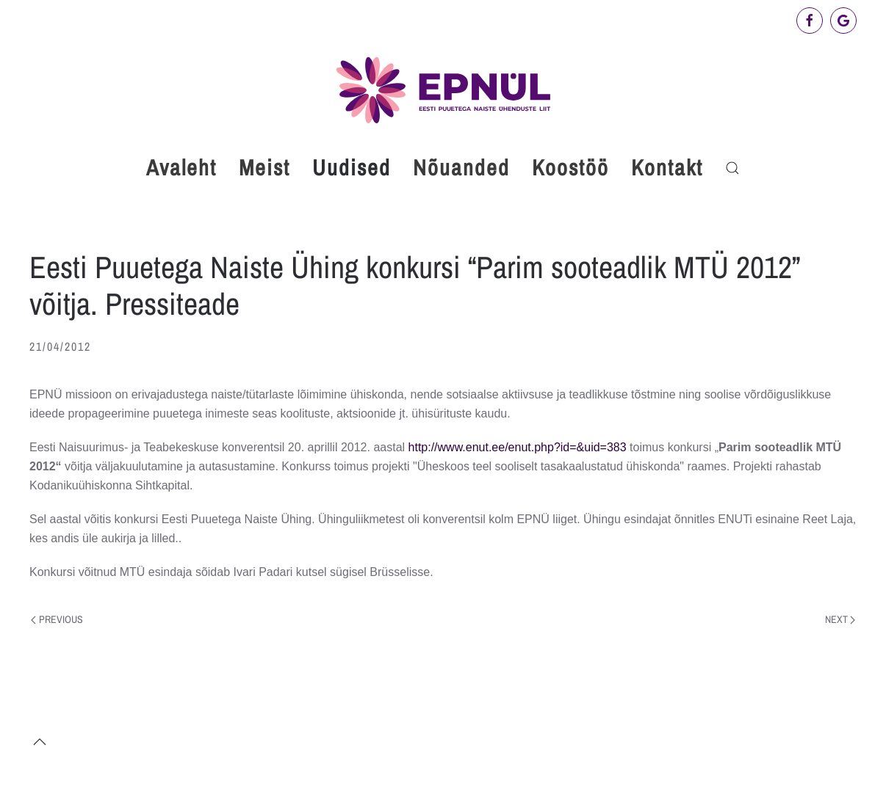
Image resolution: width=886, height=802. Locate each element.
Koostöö (570, 167)
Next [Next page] (840, 619)
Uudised (351, 167)
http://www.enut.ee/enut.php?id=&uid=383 (519, 447)
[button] (732, 168)
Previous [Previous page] (57, 619)
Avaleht (181, 167)
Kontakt (667, 167)
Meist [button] (264, 167)
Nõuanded (461, 167)
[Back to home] (443, 90)
